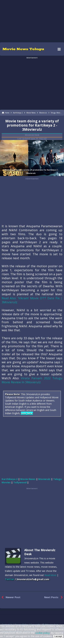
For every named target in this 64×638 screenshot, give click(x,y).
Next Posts (54, 597)
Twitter (9, 579)
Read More (50, 575)
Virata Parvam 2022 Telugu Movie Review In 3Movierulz (32, 380)
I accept (58, 636)
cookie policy (42, 632)
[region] (32, 21)
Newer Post (10, 597)
